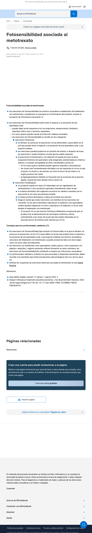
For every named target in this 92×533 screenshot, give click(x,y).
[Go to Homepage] (13, 7)
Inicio (8, 21)
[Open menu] (84, 6)
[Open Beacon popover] (83, 524)
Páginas (16, 21)
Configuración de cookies (75, 528)
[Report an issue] (46, 412)
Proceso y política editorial (53, 528)
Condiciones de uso (33, 528)
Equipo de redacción (13, 56)
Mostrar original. (31, 48)
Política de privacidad (15, 528)
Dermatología (27, 21)
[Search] (73, 13)
